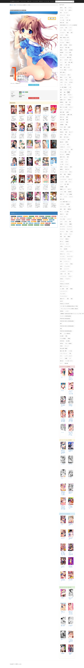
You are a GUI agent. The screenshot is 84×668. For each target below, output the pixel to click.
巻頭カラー (62, 214)
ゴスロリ (61, 159)
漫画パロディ (62, 298)
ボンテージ (62, 231)
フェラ (66, 17)
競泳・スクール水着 (63, 107)
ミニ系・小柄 (67, 64)
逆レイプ (70, 132)
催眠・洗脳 (62, 112)
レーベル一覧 (46, 1)
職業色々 (61, 169)
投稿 (68, 298)
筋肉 (70, 221)
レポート (61, 263)
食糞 (67, 288)
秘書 (67, 122)
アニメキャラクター (63, 296)
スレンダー (66, 12)
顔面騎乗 (67, 204)
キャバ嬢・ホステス (69, 360)
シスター (61, 35)
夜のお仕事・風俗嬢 (63, 348)
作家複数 (61, 186)
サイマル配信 (67, 104)
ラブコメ (70, 7)
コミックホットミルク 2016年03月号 (63, 566)
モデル (66, 221)
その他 (71, 231)
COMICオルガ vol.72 (63, 598)
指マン (71, 59)
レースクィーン (66, 261)
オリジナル (62, 42)
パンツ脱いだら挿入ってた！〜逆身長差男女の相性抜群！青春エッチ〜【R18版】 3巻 (63, 420)
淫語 (71, 149)
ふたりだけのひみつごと (63, 538)
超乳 (67, 214)
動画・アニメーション (64, 286)
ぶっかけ (70, 69)
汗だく (70, 181)
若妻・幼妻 (62, 119)
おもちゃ (66, 166)
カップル (61, 17)
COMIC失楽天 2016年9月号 (63, 580)
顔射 (68, 156)
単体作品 (61, 311)
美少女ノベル (62, 253)
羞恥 (68, 32)
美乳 (65, 7)
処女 (71, 32)
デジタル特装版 (63, 338)
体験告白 (61, 102)
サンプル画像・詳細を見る (33, 84)
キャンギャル (62, 229)
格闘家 (61, 224)
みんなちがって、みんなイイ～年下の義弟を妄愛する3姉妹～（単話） (71, 640)
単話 (68, 92)
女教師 (67, 112)
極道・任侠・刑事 (63, 350)
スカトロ (70, 196)
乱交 (67, 22)
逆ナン (61, 59)
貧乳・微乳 (70, 62)
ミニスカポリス (63, 271)
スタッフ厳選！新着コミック (65, 201)
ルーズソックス (67, 246)
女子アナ (69, 189)
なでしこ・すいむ (63, 377)
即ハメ (61, 211)
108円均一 (69, 99)
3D (65, 273)
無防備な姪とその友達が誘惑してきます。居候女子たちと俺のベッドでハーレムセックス (63, 494)
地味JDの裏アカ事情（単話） (71, 538)
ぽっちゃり (62, 154)
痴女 (61, 54)
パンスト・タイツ (63, 216)
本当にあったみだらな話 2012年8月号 (71, 566)
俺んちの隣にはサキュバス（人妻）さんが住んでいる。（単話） (71, 433)
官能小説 (61, 132)
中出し (65, 30)
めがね (61, 134)
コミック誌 (62, 20)
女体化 (61, 166)
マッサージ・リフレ (67, 89)
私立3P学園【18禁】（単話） (71, 525)
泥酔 (61, 94)
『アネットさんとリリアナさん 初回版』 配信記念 (69, 308)
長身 (61, 261)
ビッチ (66, 77)
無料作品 (69, 209)
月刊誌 (61, 246)
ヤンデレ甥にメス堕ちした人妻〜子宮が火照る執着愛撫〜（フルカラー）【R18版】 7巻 (71, 420)
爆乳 (61, 333)
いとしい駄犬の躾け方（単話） (40, 132)
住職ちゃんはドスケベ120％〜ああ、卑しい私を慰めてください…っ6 (71, 378)
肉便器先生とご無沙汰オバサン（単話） (71, 405)
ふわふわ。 (62, 432)
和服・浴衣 (62, 22)
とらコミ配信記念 (67, 333)
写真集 (71, 288)
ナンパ (66, 224)
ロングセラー (70, 271)
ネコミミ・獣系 (68, 52)
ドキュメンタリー (69, 251)
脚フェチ (61, 241)
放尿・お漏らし (63, 72)
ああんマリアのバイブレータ (55, 115)
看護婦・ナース (63, 189)
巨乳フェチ (62, 117)
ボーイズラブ (62, 226)
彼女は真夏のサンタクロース (71, 580)
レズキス (67, 311)
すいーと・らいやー (63, 478)
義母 (66, 132)
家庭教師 (67, 154)
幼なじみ (61, 47)
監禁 (67, 117)
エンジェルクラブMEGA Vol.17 (16, 115)
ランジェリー (62, 57)
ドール (68, 253)
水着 (61, 67)
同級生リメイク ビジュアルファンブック (63, 612)
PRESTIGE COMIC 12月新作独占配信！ (67, 326)
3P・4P (66, 59)
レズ (61, 30)
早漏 (61, 236)
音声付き (61, 343)
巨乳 (61, 12)
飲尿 (64, 209)
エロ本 (61, 82)
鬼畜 (66, 102)
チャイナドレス (63, 258)
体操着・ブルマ (63, 99)
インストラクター (63, 179)
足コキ (61, 109)
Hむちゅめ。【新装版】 (63, 653)
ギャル (66, 82)
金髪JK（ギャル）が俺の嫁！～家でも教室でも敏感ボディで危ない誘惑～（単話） (63, 554)
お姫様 (69, 127)
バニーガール (69, 226)
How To (61, 301)
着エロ (69, 74)
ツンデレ (65, 54)
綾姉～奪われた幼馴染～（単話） (71, 653)
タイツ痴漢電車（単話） (31, 167)
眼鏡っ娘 (61, 360)
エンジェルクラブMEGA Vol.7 (23, 115)
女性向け (61, 278)
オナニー (71, 107)
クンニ (61, 62)
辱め (64, 92)
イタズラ (61, 104)
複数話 (69, 236)
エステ (61, 221)
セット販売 (67, 211)
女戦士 (66, 35)
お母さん (61, 79)
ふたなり (61, 27)
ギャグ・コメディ (68, 109)
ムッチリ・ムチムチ (68, 355)
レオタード (62, 122)
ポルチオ (69, 258)
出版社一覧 (29, 1)
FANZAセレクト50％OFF (64, 283)
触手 (68, 139)
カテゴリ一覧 (23, 1)
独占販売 (61, 52)
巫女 (66, 27)
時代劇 (67, 176)
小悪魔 (66, 358)
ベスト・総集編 (69, 194)
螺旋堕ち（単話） (63, 639)
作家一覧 (40, 1)
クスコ (66, 263)
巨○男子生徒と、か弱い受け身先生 (16, 184)
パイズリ (70, 30)
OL (65, 10)
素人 (61, 97)
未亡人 (70, 171)
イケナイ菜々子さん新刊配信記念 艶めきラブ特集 (69, 306)
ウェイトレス (69, 229)
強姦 (61, 89)
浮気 (70, 353)
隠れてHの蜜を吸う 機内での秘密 (40, 115)
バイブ (61, 84)
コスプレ (61, 149)
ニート (61, 358)
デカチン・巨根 (63, 127)
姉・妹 (68, 15)
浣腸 (64, 174)
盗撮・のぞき (62, 156)
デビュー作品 (62, 219)
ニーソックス (62, 144)
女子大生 (70, 82)
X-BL (69, 134)
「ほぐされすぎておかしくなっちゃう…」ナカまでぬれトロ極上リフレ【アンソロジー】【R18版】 (71, 393)
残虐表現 (69, 191)
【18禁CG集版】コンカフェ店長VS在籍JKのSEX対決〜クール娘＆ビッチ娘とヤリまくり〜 (63, 508)
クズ (70, 358)
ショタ (66, 159)
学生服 (70, 54)
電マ (69, 206)
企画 (64, 236)
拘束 (61, 174)
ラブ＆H (61, 10)
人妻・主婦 (68, 20)
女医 (69, 151)
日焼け (61, 64)
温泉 (61, 92)
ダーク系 (61, 164)
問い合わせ (52, 1)
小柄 (65, 62)
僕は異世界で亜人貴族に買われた (71, 451)
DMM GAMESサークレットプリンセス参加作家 (68, 25)
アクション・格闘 (63, 151)
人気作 (61, 273)
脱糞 (61, 268)
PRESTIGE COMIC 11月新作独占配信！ (67, 321)
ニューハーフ (66, 268)
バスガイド (62, 251)
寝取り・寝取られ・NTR (64, 37)
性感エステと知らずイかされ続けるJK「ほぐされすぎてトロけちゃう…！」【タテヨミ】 (71, 613)
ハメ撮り (61, 161)
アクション (62, 281)
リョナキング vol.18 (63, 524)
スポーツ (70, 97)
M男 (66, 181)
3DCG (61, 266)
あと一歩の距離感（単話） (63, 625)
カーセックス (62, 15)
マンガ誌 (70, 350)
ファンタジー (62, 32)
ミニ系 (70, 87)
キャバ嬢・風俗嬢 (63, 87)
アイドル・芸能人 (63, 69)
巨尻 (68, 144)
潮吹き (61, 77)
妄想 (71, 166)
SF (65, 84)
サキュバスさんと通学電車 (47, 132)
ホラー (66, 161)
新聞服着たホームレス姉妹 (55, 184)
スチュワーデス (70, 256)
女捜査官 (67, 241)
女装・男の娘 (62, 114)
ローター (67, 164)
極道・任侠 (62, 199)
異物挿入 (69, 174)
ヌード (61, 363)
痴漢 (64, 94)
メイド (70, 27)
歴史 (67, 231)
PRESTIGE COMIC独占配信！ (65, 318)
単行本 (61, 7)
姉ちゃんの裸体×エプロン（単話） (71, 598)
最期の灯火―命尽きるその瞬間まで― (71, 492)
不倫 (66, 79)
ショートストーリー (63, 291)
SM (69, 102)
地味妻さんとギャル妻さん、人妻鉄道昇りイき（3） (71, 507)
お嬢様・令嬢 (69, 114)
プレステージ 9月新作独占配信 (65, 316)
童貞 (65, 134)
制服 (66, 124)
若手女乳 (62, 390)
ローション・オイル (63, 171)
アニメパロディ (63, 293)
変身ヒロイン (66, 129)
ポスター (70, 276)
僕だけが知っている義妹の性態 (63, 405)
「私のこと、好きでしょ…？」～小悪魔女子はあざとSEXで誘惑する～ (71, 553)
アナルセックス (63, 74)
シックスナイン (63, 139)
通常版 (69, 338)
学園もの (67, 42)
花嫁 (66, 186)
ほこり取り (70, 477)
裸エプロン (67, 169)
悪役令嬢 (66, 363)
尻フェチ (70, 179)
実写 (69, 273)
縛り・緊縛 (67, 184)
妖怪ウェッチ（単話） (30, 184)
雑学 (61, 323)
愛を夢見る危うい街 (46, 115)
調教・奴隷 (69, 57)
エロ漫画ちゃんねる (14, 1)
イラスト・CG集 (63, 191)
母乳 (61, 129)
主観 (61, 328)
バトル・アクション (63, 353)
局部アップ (62, 194)
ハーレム (70, 79)
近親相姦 (61, 124)
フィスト (65, 196)
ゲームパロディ (67, 266)
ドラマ (69, 84)
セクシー (65, 97)
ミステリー (69, 219)
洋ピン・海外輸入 (68, 343)
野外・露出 (67, 47)
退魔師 (70, 224)
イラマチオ (62, 204)
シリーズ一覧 (35, 1)
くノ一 (61, 184)
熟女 (70, 77)
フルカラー (70, 94)
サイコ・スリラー (63, 206)
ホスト (61, 355)
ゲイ (61, 196)
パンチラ (61, 181)
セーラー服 (62, 176)
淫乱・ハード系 (66, 67)
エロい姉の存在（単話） (71, 625)
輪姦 (67, 119)
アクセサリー (67, 278)
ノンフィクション (63, 276)
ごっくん (67, 149)
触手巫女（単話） (22, 184)
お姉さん (70, 10)
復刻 (71, 298)
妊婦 (61, 209)
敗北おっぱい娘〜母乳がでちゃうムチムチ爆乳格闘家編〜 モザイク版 (63, 452)
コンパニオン (62, 256)
